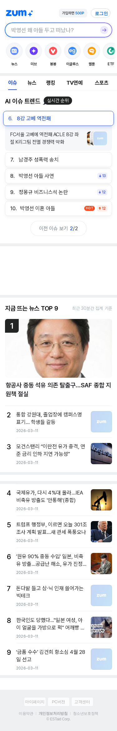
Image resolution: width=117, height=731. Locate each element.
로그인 (101, 13)
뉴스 (31, 83)
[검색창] (50, 30)
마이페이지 (35, 701)
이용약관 (26, 713)
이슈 (12, 83)
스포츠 (101, 83)
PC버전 (58, 701)
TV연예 (74, 83)
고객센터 (82, 701)
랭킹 (50, 83)
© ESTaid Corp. (58, 719)
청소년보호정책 (85, 713)
